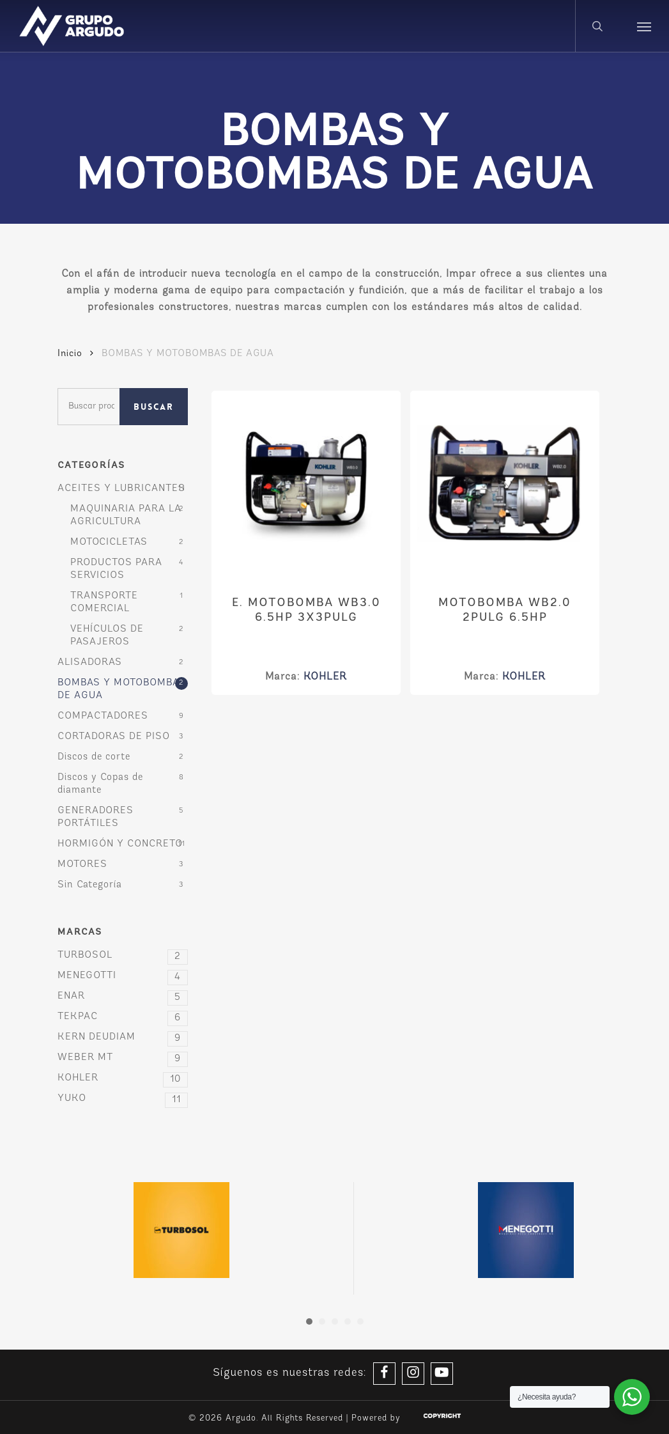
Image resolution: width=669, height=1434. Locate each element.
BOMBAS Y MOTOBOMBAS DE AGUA (122, 689)
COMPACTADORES (103, 716)
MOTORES (82, 864)
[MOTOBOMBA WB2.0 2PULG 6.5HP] (504, 485)
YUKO (123, 1099)
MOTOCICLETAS (109, 542)
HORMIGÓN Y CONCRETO (120, 844)
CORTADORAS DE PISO (114, 737)
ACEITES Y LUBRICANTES (121, 489)
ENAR (123, 996)
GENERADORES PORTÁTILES (96, 817)
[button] (644, 26)
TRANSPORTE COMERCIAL (104, 602)
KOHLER (123, 1078)
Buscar (154, 406)
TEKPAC (123, 1017)
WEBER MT (123, 1058)
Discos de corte (94, 757)
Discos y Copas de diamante (100, 784)
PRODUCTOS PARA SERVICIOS (116, 569)
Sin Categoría (90, 885)
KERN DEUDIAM (123, 1037)
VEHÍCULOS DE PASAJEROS (107, 636)
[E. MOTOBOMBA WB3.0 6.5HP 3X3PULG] (306, 485)
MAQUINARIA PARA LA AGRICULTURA (125, 515)
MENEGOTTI (123, 976)
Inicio (70, 354)
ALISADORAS (90, 662)
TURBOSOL (123, 955)
